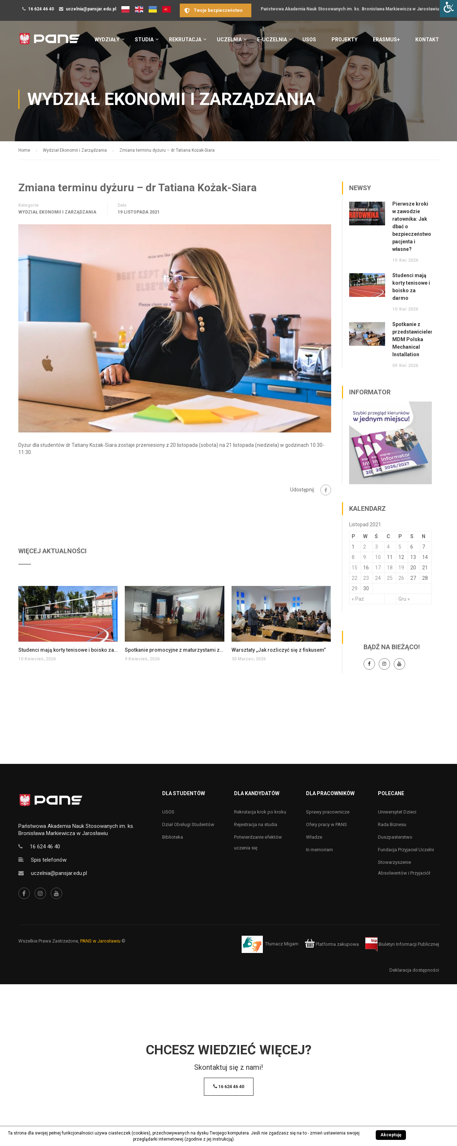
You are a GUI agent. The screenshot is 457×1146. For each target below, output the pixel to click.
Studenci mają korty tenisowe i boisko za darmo (68, 650)
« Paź (358, 599)
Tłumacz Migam (281, 944)
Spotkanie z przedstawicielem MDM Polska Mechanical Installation (413, 339)
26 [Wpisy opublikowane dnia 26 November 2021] (401, 578)
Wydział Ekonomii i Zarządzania (57, 212)
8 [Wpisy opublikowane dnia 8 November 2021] (353, 557)
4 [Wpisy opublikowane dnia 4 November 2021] (388, 547)
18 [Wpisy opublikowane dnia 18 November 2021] (390, 567)
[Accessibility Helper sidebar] (448, 8)
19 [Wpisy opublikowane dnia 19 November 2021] (401, 567)
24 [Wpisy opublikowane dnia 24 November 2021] (378, 578)
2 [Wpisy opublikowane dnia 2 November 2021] (364, 547)
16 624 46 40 (41, 9)
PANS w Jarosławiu (100, 941)
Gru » (404, 599)
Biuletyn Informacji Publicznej (402, 944)
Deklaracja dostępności (414, 970)
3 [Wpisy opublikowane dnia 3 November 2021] (376, 547)
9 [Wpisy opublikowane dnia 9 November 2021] (364, 557)
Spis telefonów (49, 860)
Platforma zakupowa (331, 944)
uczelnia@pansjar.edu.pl (91, 9)
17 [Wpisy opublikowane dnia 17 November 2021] (378, 567)
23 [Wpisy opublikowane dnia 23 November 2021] (366, 578)
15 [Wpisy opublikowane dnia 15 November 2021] (354, 567)
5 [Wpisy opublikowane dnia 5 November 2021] (399, 547)
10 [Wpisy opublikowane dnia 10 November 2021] (378, 557)
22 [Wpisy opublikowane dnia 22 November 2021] (354, 578)
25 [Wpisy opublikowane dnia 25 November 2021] (390, 578)
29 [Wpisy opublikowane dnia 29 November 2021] (354, 588)
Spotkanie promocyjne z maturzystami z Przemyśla (174, 650)
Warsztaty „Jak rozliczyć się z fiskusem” (279, 650)
